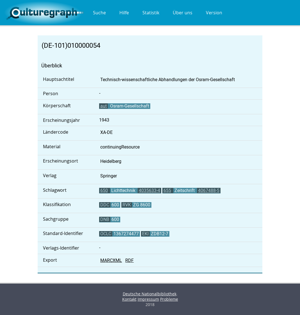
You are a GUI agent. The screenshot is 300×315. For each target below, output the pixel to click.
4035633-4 (149, 190)
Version (214, 13)
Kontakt (129, 299)
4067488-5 (208, 190)
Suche (99, 13)
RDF (129, 260)
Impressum (148, 299)
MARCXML (111, 260)
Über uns (182, 13)
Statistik (150, 13)
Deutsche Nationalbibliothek (149, 293)
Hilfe (124, 13)
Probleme (169, 299)
